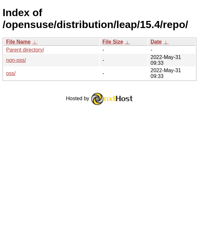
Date (156, 41)
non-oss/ (16, 60)
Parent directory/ (25, 50)
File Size (112, 41)
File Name (18, 41)
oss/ (11, 73)
